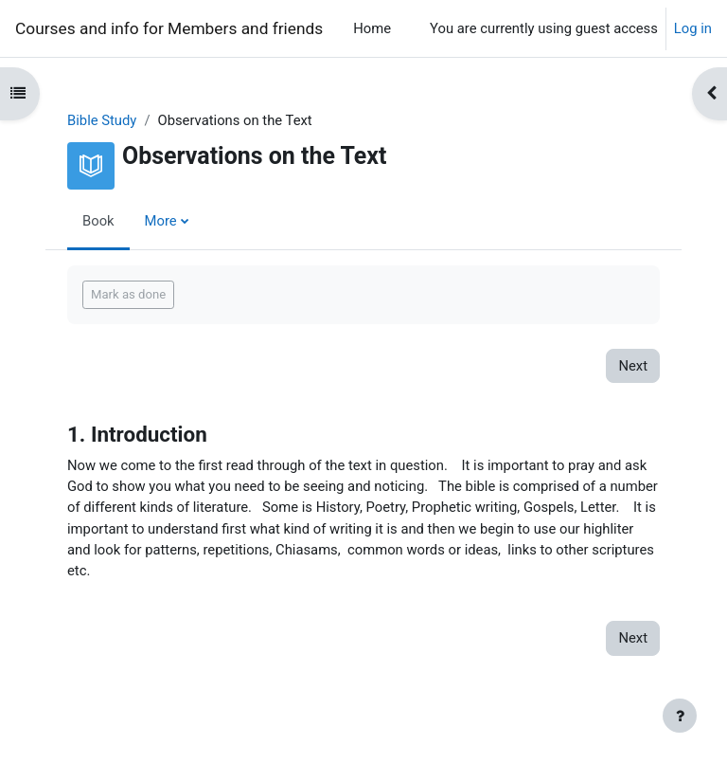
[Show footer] (680, 716)
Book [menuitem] (98, 220)
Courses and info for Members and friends (169, 28)
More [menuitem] (161, 220)
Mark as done (128, 294)
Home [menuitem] (372, 28)
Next (632, 365)
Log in (693, 28)
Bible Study (101, 120)
